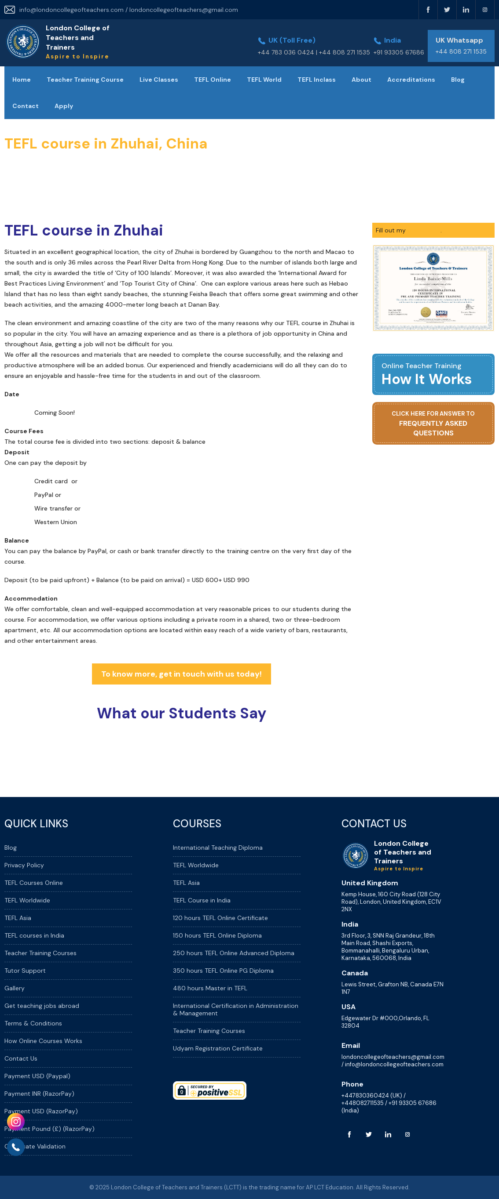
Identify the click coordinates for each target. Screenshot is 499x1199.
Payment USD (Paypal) (37, 1076)
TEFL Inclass (316, 79)
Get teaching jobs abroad (41, 1006)
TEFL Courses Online (33, 883)
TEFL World (264, 79)
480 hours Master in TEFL (210, 988)
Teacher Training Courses (40, 953)
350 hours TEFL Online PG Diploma (223, 970)
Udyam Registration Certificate (218, 1048)
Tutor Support (25, 970)
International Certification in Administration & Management (235, 1009)
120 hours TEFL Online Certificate (220, 918)
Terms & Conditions (33, 1023)
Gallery (14, 988)
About (361, 79)
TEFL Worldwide (27, 900)
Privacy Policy (24, 865)
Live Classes (158, 79)
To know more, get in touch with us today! (181, 674)
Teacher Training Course (85, 79)
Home (21, 79)
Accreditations (411, 79)
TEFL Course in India (202, 900)
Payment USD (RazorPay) (41, 1111)
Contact (25, 106)
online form (423, 230)
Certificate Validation (35, 1146)
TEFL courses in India (34, 935)
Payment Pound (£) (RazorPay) (49, 1129)
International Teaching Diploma (218, 847)
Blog (458, 79)
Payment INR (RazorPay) (39, 1094)
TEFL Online (212, 79)
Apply (64, 106)
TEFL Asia (17, 918)
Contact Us (20, 1058)
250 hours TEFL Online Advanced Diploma (233, 953)
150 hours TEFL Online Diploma (217, 935)
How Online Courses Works (43, 1041)
